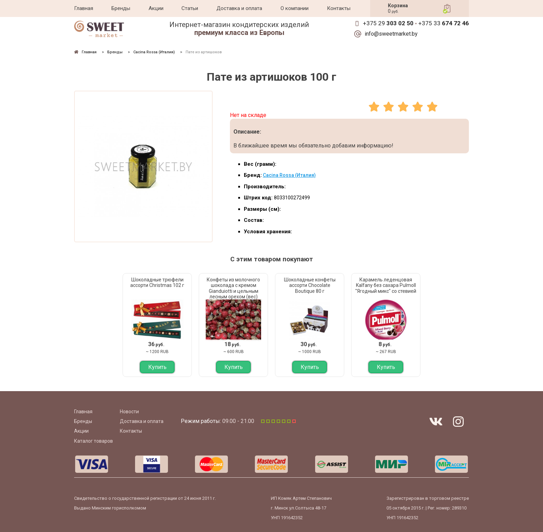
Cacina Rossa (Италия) (289, 175)
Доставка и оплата (239, 8)
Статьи (189, 8)
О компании (295, 8)
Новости (129, 411)
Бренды (121, 8)
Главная (83, 8)
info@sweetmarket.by (391, 34)
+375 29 (388, 23)
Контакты (338, 8)
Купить (157, 367)
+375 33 (443, 23)
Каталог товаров (93, 441)
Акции (156, 8)
